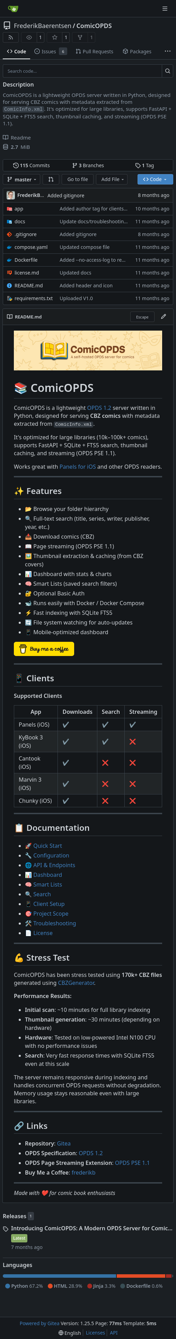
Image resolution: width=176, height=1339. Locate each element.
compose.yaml (31, 247)
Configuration (51, 855)
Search (42, 894)
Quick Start (47, 846)
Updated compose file (84, 247)
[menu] (70, 1333)
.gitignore (26, 234)
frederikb (84, 1172)
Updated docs (75, 272)
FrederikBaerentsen (42, 25)
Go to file (77, 179)
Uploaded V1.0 (76, 298)
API (113, 1332)
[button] (51, 179)
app (19, 208)
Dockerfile (26, 260)
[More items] (167, 51)
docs (20, 221)
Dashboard (47, 875)
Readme (17, 137)
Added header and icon (86, 285)
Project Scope (50, 913)
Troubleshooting (54, 923)
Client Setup (49, 904)
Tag (144, 165)
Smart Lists (47, 884)
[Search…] (167, 71)
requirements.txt (34, 298)
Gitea (64, 1143)
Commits (31, 165)
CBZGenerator (76, 983)
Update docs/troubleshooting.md (97, 221)
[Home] (13, 8)
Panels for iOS (78, 466)
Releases (14, 1216)
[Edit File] (163, 317)
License (43, 933)
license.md (27, 272)
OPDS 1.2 (99, 408)
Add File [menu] (113, 179)
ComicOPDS (94, 25)
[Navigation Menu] (166, 8)
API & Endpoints (54, 865)
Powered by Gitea (40, 1323)
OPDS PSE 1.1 (132, 1163)
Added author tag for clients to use (99, 208)
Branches (88, 165)
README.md (29, 285)
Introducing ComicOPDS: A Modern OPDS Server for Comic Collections (92, 1228)
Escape (142, 317)
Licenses (95, 1332)
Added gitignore (65, 195)
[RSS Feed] (11, 37)
